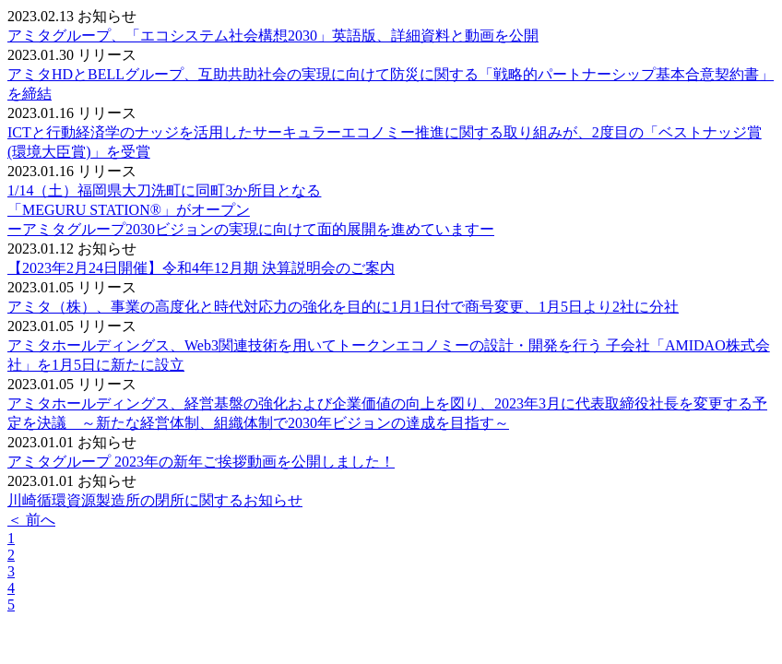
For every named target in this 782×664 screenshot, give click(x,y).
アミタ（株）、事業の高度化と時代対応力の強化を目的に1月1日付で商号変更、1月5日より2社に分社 (343, 306)
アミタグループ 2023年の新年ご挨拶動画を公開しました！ (201, 461)
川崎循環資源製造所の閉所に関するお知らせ (154, 500)
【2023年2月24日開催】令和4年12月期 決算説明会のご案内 (201, 268)
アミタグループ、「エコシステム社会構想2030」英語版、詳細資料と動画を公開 (273, 35)
